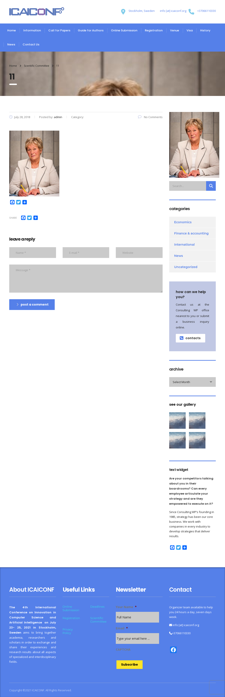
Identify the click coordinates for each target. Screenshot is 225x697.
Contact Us (31, 44)
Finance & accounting (191, 233)
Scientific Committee (98, 619)
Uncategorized (186, 267)
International (184, 245)
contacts (190, 338)
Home (11, 30)
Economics (183, 222)
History (205, 30)
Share (13, 217)
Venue (174, 30)
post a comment (32, 304)
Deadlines (97, 606)
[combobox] (192, 382)
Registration (154, 30)
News (11, 44)
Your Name (126, 607)
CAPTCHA (123, 650)
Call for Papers (59, 30)
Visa (190, 30)
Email (122, 628)
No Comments (150, 117)
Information (32, 30)
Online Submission (124, 30)
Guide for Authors (90, 30)
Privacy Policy (68, 631)
